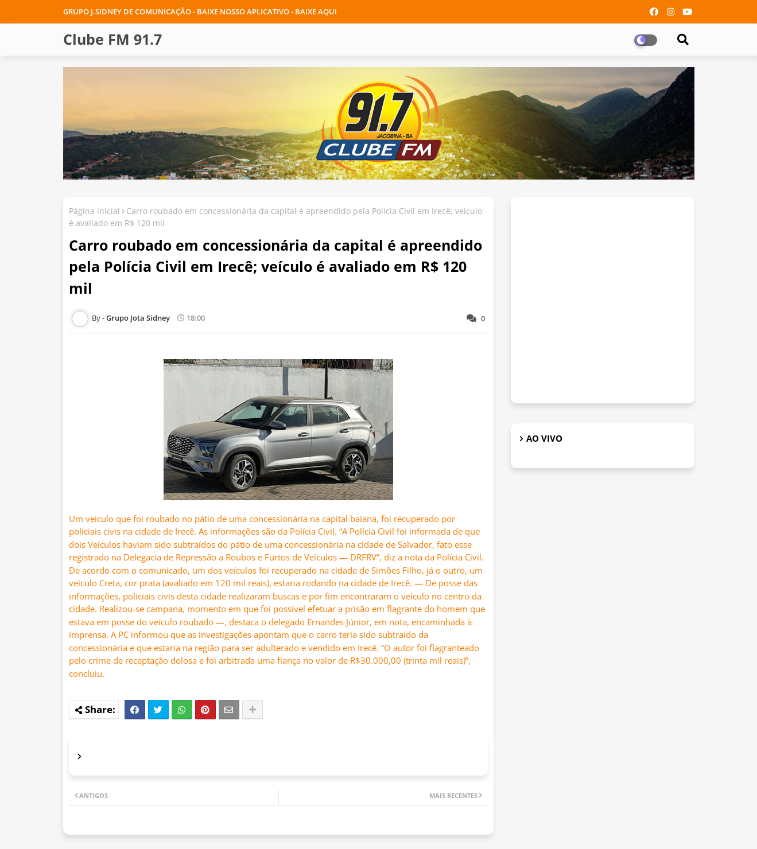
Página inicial (94, 210)
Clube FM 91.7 (112, 39)
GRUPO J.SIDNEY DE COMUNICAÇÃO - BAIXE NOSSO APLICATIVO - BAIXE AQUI (200, 11)
